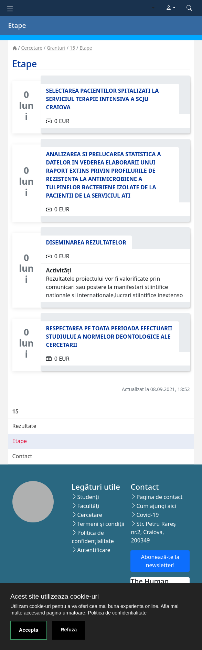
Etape (85, 47)
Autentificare (93, 550)
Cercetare (31, 47)
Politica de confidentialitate (117, 613)
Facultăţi (88, 506)
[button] (170, 8)
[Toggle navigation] (10, 8)
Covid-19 (147, 515)
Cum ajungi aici (156, 506)
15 (72, 47)
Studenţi (88, 497)
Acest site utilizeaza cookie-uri (54, 596)
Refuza (69, 629)
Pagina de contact (159, 497)
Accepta (28, 630)
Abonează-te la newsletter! (160, 561)
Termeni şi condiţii (100, 524)
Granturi (56, 47)
